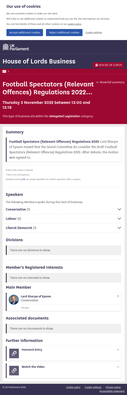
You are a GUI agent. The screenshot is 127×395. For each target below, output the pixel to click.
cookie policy (74, 24)
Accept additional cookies (24, 32)
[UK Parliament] (15, 47)
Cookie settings (93, 32)
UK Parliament (10, 71)
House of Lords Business (38, 61)
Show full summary (112, 82)
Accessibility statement (112, 391)
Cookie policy (73, 387)
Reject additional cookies (64, 32)
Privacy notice (113, 387)
